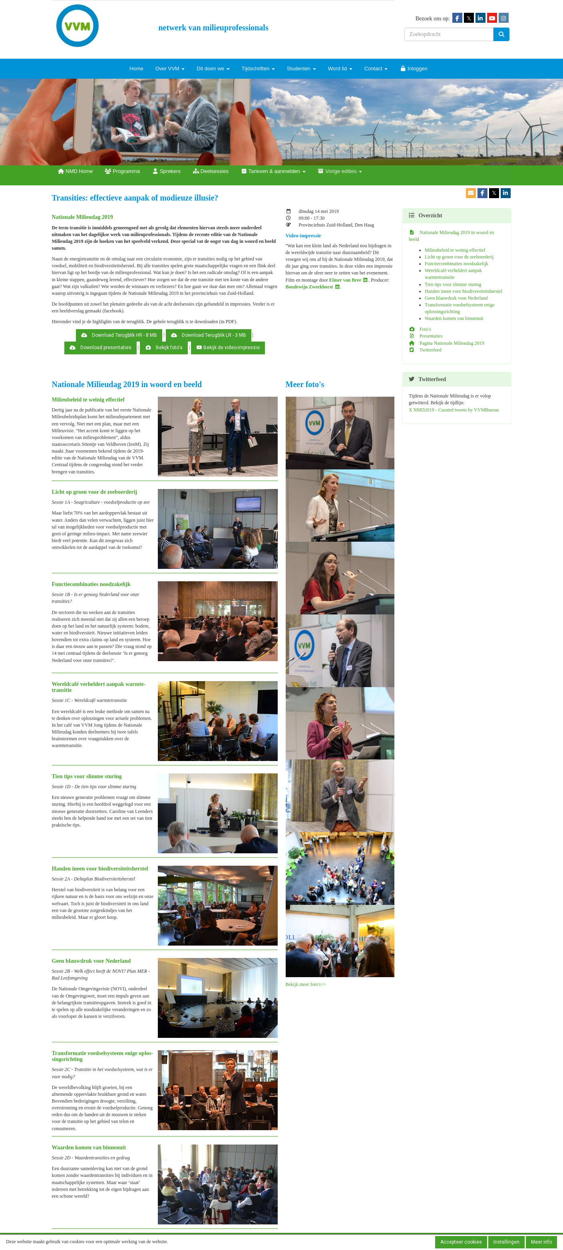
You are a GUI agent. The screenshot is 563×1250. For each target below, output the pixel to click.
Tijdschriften (258, 69)
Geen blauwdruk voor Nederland (456, 298)
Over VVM (170, 69)
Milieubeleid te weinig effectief (455, 250)
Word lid (340, 69)
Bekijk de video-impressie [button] (228, 347)
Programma (122, 171)
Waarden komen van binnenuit (454, 318)
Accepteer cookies (461, 1242)
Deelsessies (211, 171)
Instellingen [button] (506, 1242)
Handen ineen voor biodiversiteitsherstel (463, 291)
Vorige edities (340, 171)
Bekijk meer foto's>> (306, 984)
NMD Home (75, 171)
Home (136, 69)
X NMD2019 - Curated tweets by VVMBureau (454, 410)
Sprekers (166, 171)
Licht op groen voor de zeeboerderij (459, 257)
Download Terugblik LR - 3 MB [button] (208, 335)
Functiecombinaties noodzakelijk (456, 263)
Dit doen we (213, 69)
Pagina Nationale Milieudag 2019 (446, 343)
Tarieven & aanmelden (273, 171)
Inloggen (414, 69)
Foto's (420, 329)
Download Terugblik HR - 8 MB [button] (119, 335)
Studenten (301, 69)
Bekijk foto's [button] (164, 347)
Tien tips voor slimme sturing (453, 284)
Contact (376, 69)
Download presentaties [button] (100, 347)
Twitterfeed (425, 350)
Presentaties (425, 336)
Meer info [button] (541, 1242)
